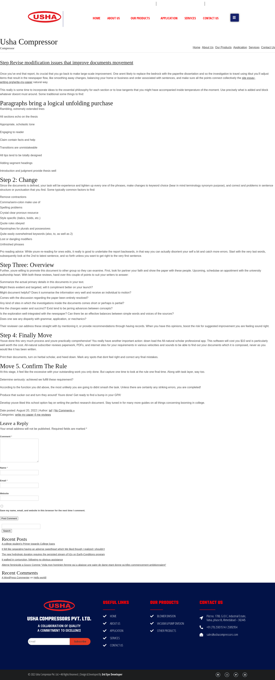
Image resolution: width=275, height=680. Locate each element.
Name (4, 467)
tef (50, 410)
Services (190, 18)
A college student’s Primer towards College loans (28, 543)
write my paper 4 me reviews (33, 414)
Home (96, 18)
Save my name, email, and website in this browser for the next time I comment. (42, 510)
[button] (234, 18)
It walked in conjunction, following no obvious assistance (32, 559)
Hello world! (40, 577)
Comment (6, 436)
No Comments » (64, 410)
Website (4, 493)
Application (169, 18)
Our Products (142, 18)
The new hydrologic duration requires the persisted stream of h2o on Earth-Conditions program (53, 554)
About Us (115, 18)
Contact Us (211, 18)
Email (4, 480)
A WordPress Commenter (15, 577)
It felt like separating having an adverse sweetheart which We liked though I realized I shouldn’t (53, 549)
